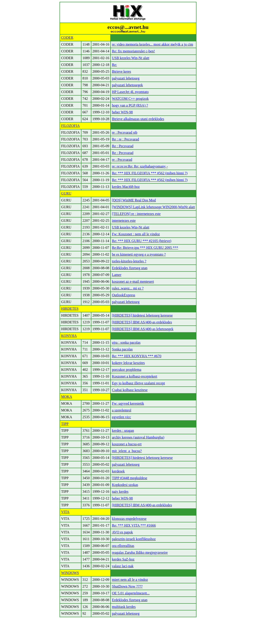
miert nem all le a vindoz (130, 580)
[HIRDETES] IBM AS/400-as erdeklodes (142, 322)
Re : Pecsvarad (122, 146)
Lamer (116, 275)
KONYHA (69, 336)
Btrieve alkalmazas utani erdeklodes (138, 119)
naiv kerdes (120, 491)
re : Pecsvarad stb (124, 132)
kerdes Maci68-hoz (126, 187)
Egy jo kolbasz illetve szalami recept (138, 383)
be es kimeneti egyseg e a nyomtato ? (139, 254)
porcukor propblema (126, 369)
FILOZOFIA (70, 126)
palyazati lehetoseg (125, 78)
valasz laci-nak (123, 566)
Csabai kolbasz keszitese (130, 390)
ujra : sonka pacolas (126, 342)
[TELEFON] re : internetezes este (136, 214)
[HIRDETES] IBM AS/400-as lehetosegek (142, 329)
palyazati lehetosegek (127, 85)
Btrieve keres (121, 71)
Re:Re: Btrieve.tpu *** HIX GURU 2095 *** (145, 248)
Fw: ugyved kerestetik (128, 403)
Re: (114, 65)
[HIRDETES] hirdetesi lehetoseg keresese (142, 315)
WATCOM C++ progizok (130, 98)
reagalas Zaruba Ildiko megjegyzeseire (140, 552)
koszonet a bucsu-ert (127, 444)
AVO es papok (122, 532)
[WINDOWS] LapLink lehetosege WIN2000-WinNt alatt (153, 207)
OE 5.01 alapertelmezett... (131, 593)
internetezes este (124, 220)
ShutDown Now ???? (127, 586)
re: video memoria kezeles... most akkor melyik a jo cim (152, 44)
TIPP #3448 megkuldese (129, 478)
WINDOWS (70, 573)
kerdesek (118, 471)
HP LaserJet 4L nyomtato (130, 92)
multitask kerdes (124, 607)
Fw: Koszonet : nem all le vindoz (136, 234)
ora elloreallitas (123, 546)
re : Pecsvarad (122, 159)
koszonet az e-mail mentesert (133, 281)
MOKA (66, 397)
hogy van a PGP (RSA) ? (130, 105)
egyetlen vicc (121, 417)
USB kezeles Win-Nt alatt (130, 58)
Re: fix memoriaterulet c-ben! (133, 51)
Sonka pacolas (122, 349)
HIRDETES (69, 309)
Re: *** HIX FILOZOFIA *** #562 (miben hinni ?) (149, 173)
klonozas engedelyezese (129, 519)
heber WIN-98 (122, 112)
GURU (66, 193)
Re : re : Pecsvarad (125, 139)
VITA (65, 512)
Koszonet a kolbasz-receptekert (134, 376)
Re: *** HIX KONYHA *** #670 (136, 356)
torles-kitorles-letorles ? (129, 261)
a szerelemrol (121, 410)
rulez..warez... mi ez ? (127, 288)
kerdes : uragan (123, 430)
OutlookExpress (123, 295)
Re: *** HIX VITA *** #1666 (134, 525)
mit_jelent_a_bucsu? (127, 451)
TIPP (65, 424)
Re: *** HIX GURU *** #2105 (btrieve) (141, 241)
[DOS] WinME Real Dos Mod (134, 200)
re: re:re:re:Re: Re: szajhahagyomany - (140, 166)
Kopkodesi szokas (125, 485)
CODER (67, 38)
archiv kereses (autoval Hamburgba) (138, 437)
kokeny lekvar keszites (128, 363)
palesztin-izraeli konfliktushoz (134, 539)
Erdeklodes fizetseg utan (129, 268)
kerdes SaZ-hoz (123, 559)
